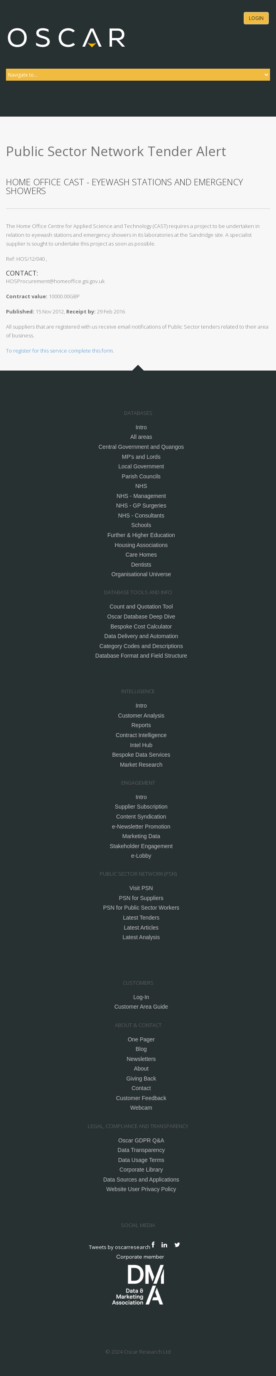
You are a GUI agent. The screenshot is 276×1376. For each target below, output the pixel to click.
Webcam (141, 1107)
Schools (141, 525)
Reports (141, 725)
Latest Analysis (141, 937)
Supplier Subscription (141, 806)
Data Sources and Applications (141, 1179)
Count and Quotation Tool (141, 606)
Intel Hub (141, 745)
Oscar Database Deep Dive (141, 616)
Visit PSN (141, 888)
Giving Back (141, 1078)
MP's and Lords (141, 457)
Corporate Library (141, 1169)
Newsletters (141, 1059)
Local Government (141, 466)
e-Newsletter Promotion (141, 826)
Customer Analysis (141, 715)
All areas (141, 437)
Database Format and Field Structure (141, 655)
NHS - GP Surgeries (141, 505)
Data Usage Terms (141, 1160)
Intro (141, 427)
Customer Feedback (141, 1098)
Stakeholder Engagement (141, 846)
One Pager (141, 1039)
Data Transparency (141, 1150)
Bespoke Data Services (141, 754)
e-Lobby (141, 856)
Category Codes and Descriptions (141, 646)
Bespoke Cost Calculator (141, 626)
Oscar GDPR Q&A (141, 1140)
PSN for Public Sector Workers (141, 907)
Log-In (141, 997)
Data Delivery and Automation (141, 636)
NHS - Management (141, 496)
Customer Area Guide (141, 1006)
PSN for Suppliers (141, 898)
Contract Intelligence (141, 735)
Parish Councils (141, 476)
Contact (141, 1088)
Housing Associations (141, 545)
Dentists (141, 564)
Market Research (141, 764)
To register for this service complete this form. (60, 350)
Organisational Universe (141, 574)
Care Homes (141, 554)
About (141, 1068)
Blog (141, 1049)
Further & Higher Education (141, 535)
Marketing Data (141, 836)
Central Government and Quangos (141, 447)
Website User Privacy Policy (141, 1189)
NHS (141, 486)
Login (256, 18)
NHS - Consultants (141, 515)
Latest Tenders (141, 917)
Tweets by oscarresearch (119, 1246)
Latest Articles (141, 927)
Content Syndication (141, 816)
